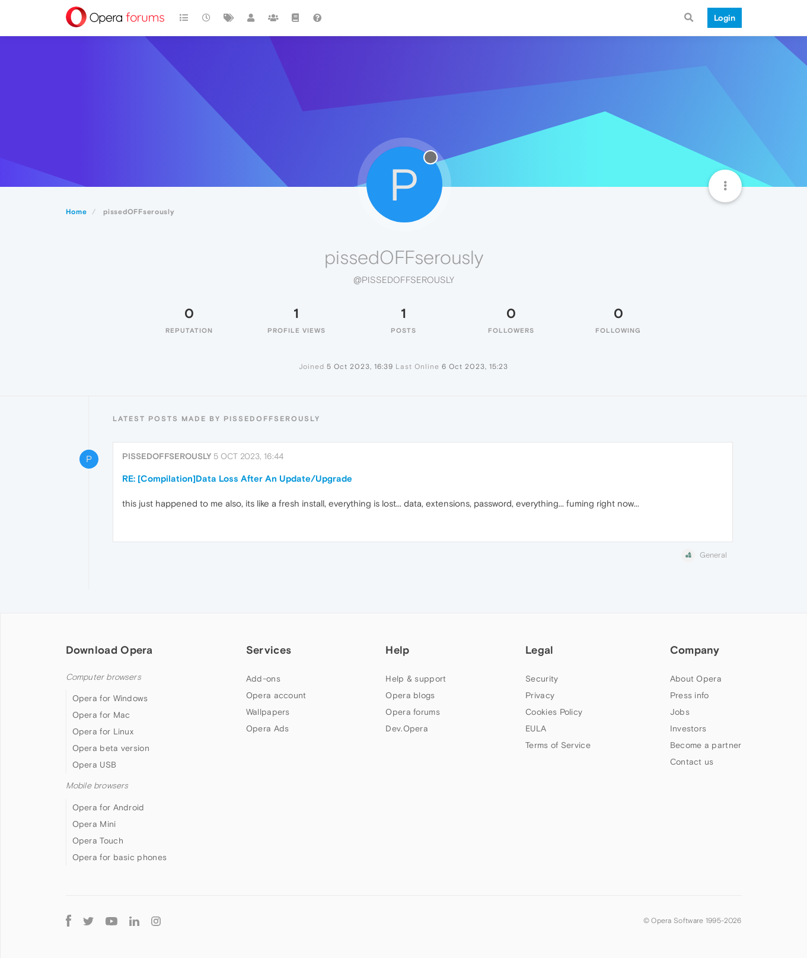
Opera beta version (110, 748)
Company (695, 650)
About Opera (696, 678)
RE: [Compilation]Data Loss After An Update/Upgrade (237, 478)
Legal (539, 650)
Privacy (539, 695)
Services (268, 650)
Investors (688, 728)
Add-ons (263, 678)
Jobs (680, 712)
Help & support (415, 678)
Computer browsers (103, 677)
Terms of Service (558, 745)
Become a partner (706, 745)
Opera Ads (267, 728)
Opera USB (94, 764)
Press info (689, 695)
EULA (535, 728)
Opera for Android (108, 807)
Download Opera (109, 650)
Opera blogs (410, 695)
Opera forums (412, 712)
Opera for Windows (110, 698)
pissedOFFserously (166, 456)
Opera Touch (97, 840)
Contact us (692, 761)
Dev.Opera (406, 728)
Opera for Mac (101, 715)
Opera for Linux (103, 731)
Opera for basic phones (119, 857)
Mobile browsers (97, 786)
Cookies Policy (553, 712)
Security (541, 678)
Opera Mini (94, 824)
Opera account (276, 695)
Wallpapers (268, 712)
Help (397, 650)
